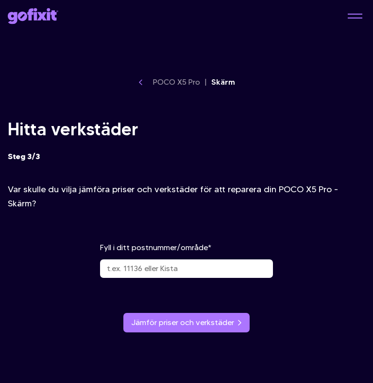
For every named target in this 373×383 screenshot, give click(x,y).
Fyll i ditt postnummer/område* (186, 260)
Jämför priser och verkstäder (186, 322)
